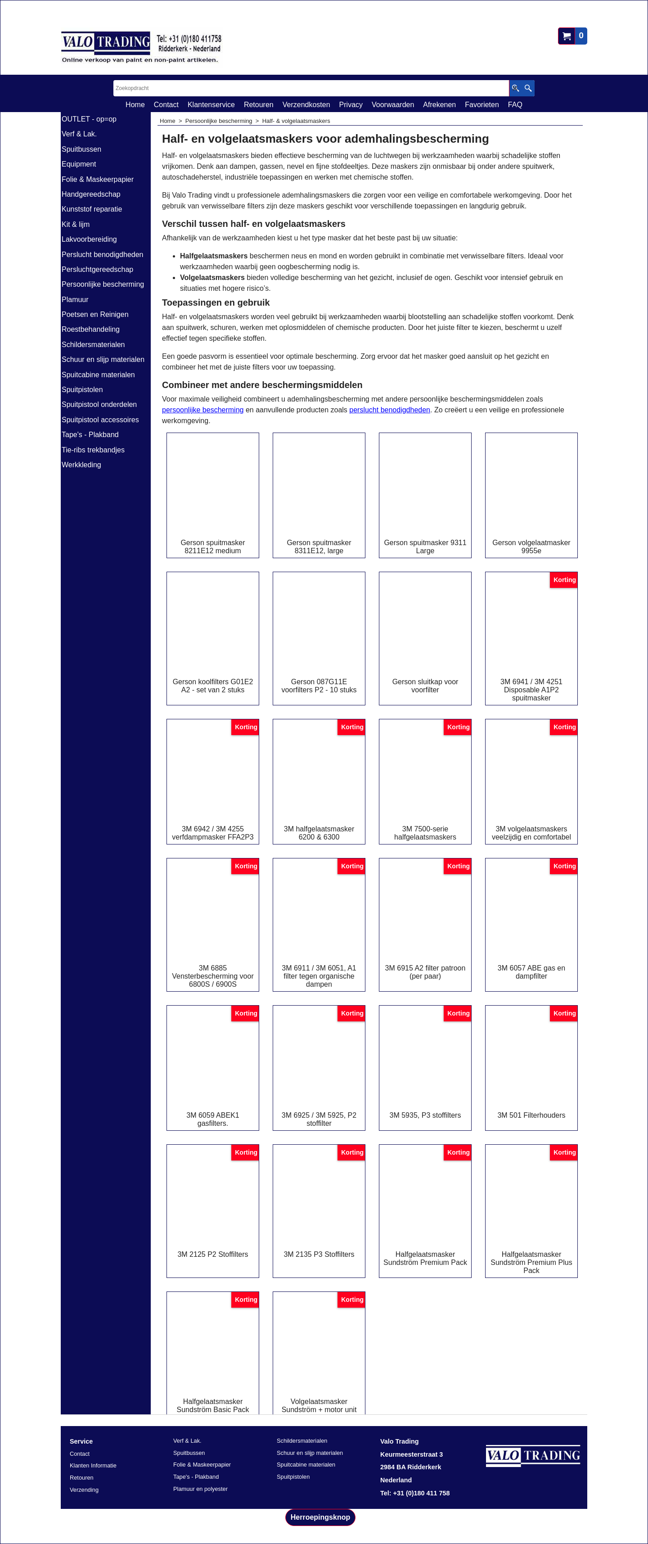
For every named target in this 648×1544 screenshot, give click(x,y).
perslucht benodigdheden (389, 410)
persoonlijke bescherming (202, 410)
